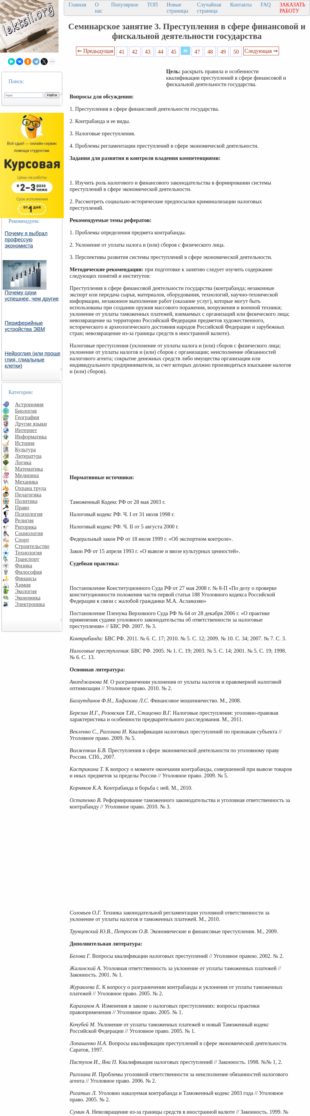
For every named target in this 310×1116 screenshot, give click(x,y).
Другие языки (31, 424)
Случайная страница (209, 8)
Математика (29, 469)
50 (236, 52)
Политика (26, 501)
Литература (28, 456)
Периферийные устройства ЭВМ (25, 326)
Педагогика (28, 495)
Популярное (124, 5)
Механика (26, 482)
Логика (23, 462)
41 (122, 52)
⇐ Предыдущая (95, 51)
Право (22, 507)
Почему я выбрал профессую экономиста (26, 240)
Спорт (22, 540)
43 (148, 52)
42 (134, 52)
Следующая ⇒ (261, 51)
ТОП (152, 5)
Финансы (26, 578)
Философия (28, 572)
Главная (77, 5)
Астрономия (29, 404)
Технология (28, 553)
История (25, 443)
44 (160, 52)
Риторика (26, 527)
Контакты (241, 5)
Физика (23, 565)
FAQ (266, 5)
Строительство (32, 546)
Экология (26, 591)
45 (173, 52)
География (27, 417)
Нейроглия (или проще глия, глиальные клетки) (33, 360)
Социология (29, 533)
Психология (28, 514)
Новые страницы (177, 8)
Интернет (26, 430)
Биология (26, 411)
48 (210, 52)
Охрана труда (30, 488)
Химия (23, 585)
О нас (98, 8)
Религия (24, 520)
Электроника (30, 604)
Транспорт (27, 559)
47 (197, 52)
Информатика (31, 437)
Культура (25, 449)
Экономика (28, 598)
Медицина (27, 475)
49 (223, 52)
